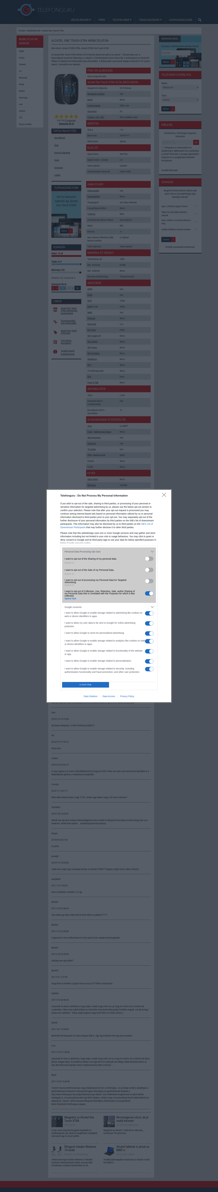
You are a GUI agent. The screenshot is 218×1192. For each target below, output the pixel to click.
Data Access (109, 696)
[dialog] (109, 596)
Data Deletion (90, 696)
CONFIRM (85, 685)
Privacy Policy (127, 696)
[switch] (149, 559)
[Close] (165, 496)
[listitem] (109, 551)
